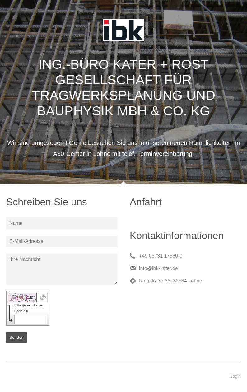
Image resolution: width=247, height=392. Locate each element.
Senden (16, 337)
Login (235, 376)
